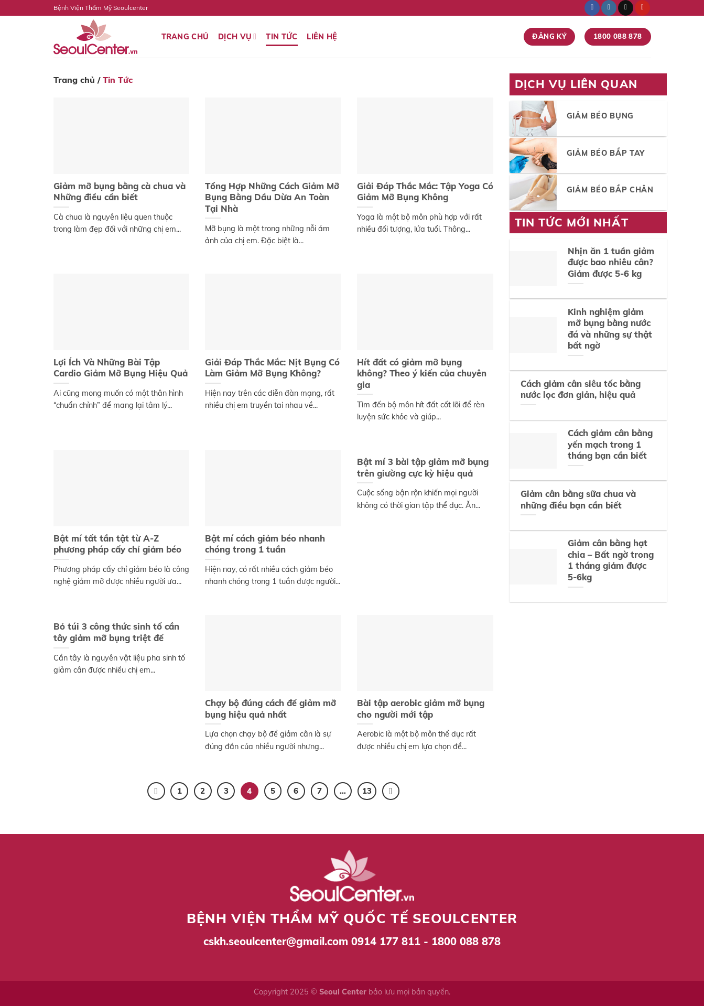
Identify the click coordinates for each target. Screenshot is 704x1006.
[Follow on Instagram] (608, 8)
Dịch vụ (237, 36)
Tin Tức (281, 36)
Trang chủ (74, 79)
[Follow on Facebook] (592, 8)
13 (367, 791)
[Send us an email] (625, 8)
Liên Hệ (322, 36)
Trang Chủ (185, 36)
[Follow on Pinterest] (642, 8)
